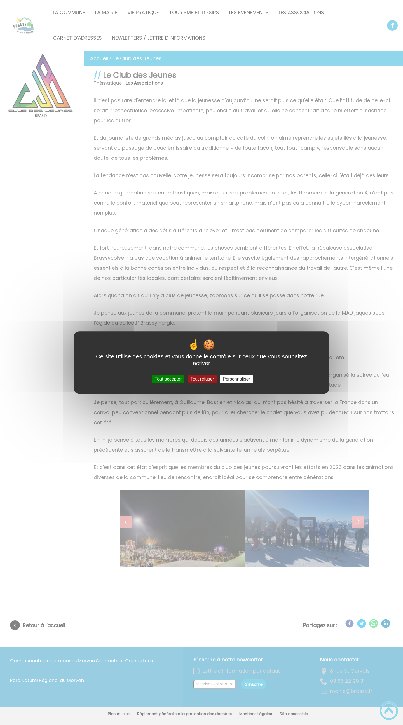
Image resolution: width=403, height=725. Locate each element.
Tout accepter (168, 379)
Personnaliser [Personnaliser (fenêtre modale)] (236, 379)
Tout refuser (202, 379)
